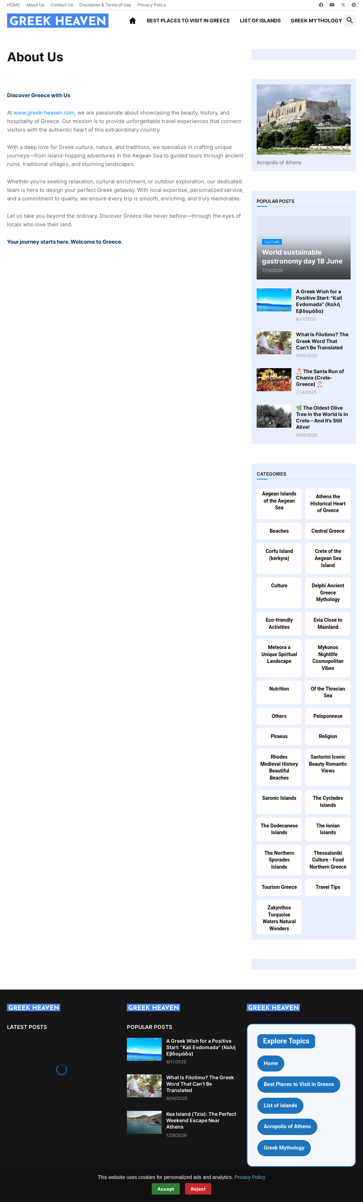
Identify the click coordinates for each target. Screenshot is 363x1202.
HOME (13, 4)
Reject (198, 1189)
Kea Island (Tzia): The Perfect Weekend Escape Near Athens (201, 1120)
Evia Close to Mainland (328, 623)
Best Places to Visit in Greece (188, 20)
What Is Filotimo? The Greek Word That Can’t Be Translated (322, 340)
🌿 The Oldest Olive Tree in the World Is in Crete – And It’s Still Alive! (322, 417)
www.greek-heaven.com (43, 112)
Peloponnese (327, 716)
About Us (35, 4)
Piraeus (279, 736)
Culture (279, 585)
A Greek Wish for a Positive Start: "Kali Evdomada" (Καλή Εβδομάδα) (319, 301)
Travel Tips (328, 887)
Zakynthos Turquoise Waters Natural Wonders (279, 918)
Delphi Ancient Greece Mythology (328, 592)
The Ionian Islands (328, 829)
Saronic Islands (279, 798)
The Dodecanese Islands (279, 829)
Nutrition (279, 689)
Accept (165, 1189)
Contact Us (62, 4)
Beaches (279, 531)
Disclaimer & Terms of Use (105, 4)
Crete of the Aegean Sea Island (328, 558)
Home (271, 1063)
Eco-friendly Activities (279, 623)
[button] (350, 21)
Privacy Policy (152, 4)
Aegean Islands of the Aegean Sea (279, 500)
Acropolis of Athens (287, 1126)
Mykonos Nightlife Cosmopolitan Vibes (328, 657)
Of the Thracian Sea (328, 692)
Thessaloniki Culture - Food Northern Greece (327, 860)
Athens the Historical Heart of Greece (328, 503)
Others (279, 716)
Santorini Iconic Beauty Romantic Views (328, 764)
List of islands (260, 20)
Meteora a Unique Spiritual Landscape (279, 654)
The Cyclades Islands (328, 801)
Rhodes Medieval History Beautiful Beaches (279, 767)
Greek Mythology (316, 20)
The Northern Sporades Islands (279, 860)
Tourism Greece (279, 887)
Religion (328, 736)
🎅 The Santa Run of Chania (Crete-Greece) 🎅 (320, 377)
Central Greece (328, 531)
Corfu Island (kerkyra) (279, 554)
